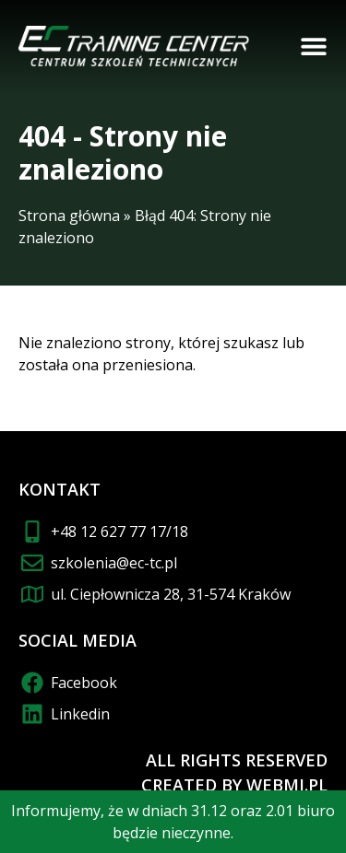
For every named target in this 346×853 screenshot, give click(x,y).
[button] (314, 46)
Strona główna (69, 215)
